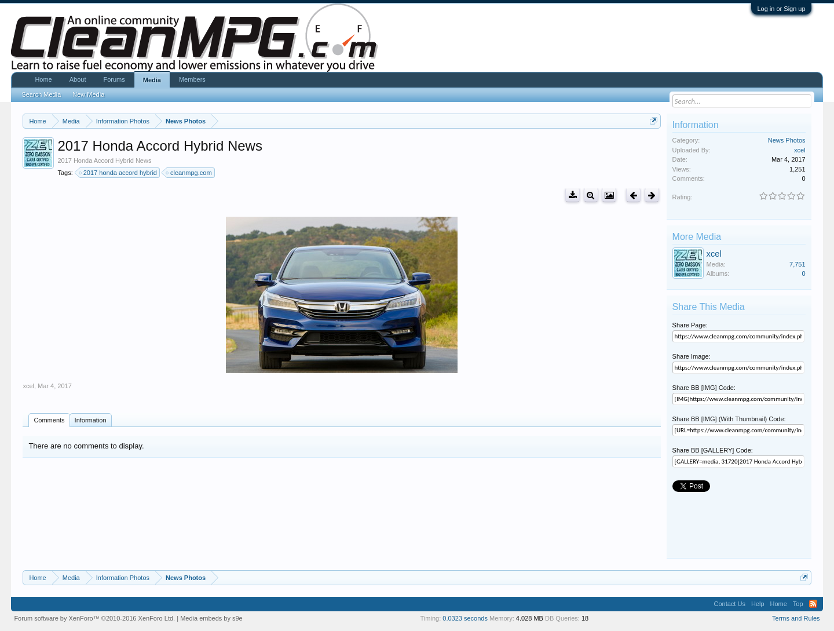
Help (758, 603)
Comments (49, 420)
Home (43, 79)
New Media (88, 94)
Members (192, 79)
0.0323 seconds (465, 618)
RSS (813, 604)
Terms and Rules (796, 618)
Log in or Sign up (781, 8)
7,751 (797, 264)
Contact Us (729, 603)
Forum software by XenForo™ (94, 618)
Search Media (41, 94)
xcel (28, 385)
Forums (114, 79)
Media (152, 79)
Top (798, 603)
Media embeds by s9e (211, 618)
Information (91, 420)
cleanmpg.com (189, 172)
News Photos (787, 140)
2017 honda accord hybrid (118, 172)
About (78, 79)
